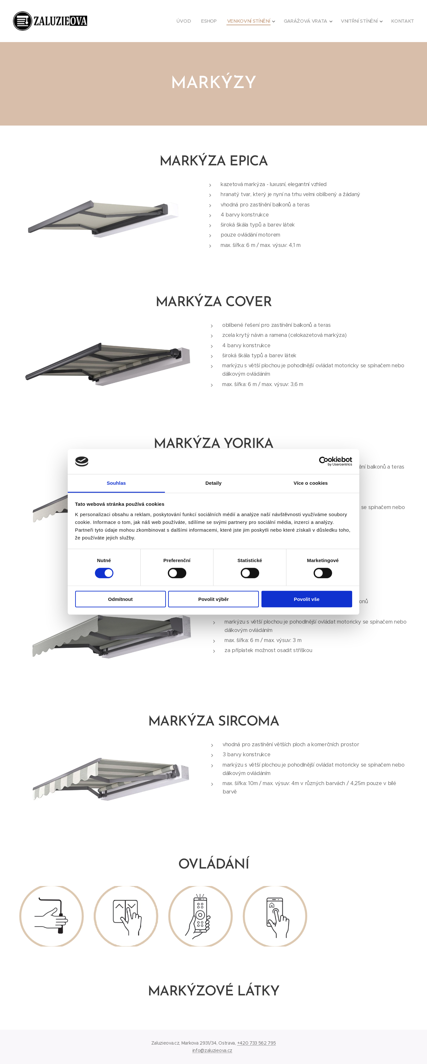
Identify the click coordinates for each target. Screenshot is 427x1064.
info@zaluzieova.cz (212, 1050)
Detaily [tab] (213, 483)
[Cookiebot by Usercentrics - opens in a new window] (323, 461)
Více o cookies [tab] (311, 483)
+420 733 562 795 (256, 1043)
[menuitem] (185, 21)
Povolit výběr (213, 599)
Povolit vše (306, 599)
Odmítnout (120, 599)
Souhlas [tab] (116, 483)
